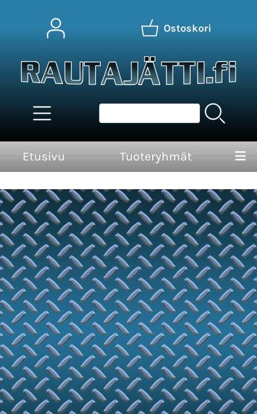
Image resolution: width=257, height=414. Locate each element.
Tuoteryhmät (156, 156)
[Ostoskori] (175, 28)
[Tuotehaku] (149, 113)
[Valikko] (240, 156)
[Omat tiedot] (56, 28)
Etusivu (43, 156)
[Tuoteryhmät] (42, 113)
